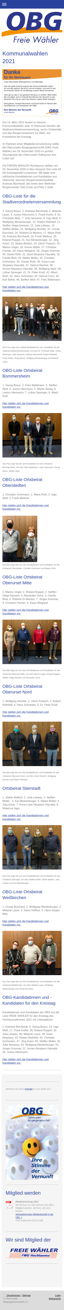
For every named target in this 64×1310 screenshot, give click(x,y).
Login (58, 1295)
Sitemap (26, 1295)
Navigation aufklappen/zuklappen (32, 4)
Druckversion (12, 1295)
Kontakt (29, 1089)
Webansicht (55, 1298)
